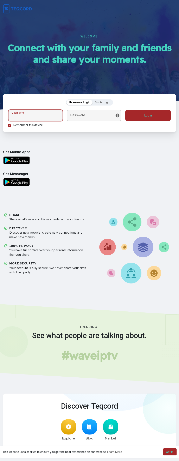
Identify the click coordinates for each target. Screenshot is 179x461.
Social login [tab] (102, 102)
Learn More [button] (114, 452)
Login (148, 115)
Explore (68, 429)
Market (110, 429)
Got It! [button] (169, 452)
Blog (89, 429)
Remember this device (28, 125)
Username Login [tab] (79, 102)
